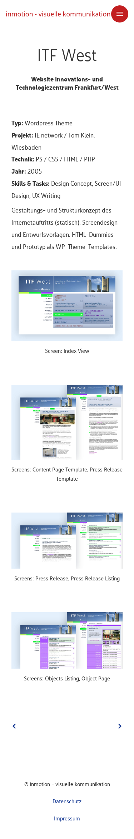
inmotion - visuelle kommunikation (58, 14)
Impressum (67, 819)
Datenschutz (67, 802)
